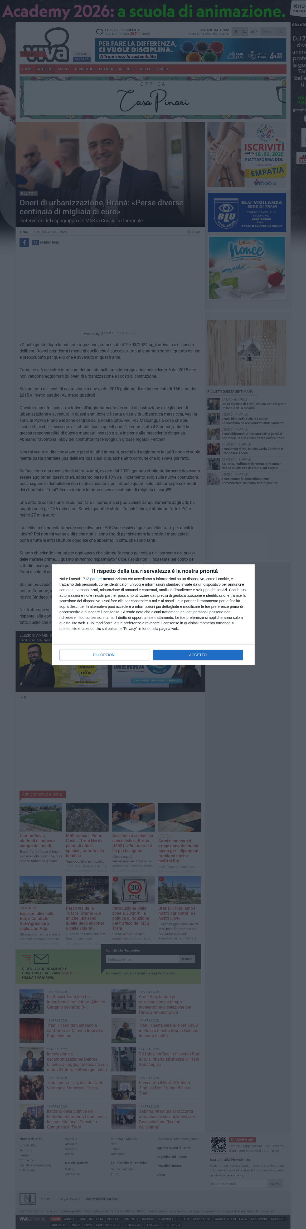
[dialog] (153, 614)
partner (96, 579)
